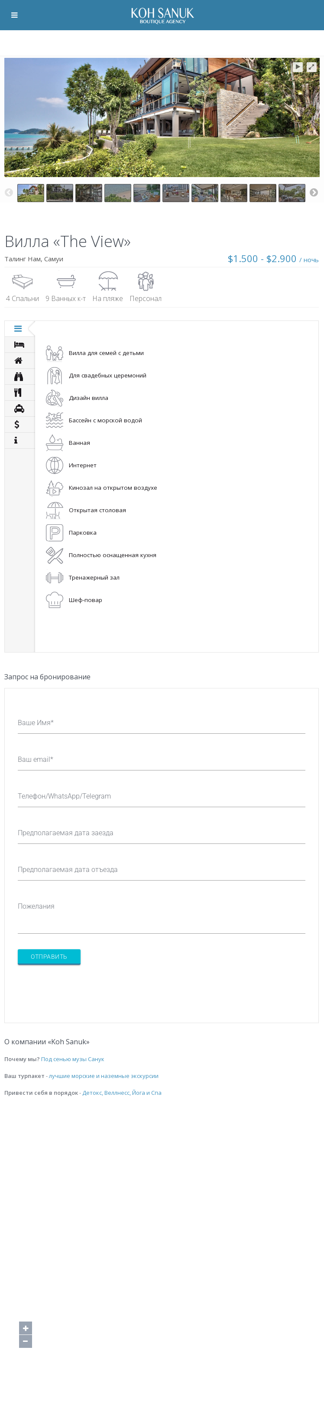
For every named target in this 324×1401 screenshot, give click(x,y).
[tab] (20, 328)
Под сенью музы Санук (72, 1059)
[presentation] (83, 988)
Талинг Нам (22, 258)
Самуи (53, 258)
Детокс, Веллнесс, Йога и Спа (122, 1093)
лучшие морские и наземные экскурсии (104, 1076)
